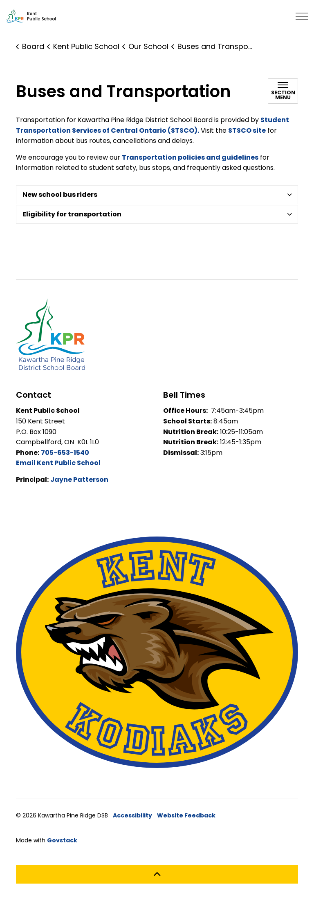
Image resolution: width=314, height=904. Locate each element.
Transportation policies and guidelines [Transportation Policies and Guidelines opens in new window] (190, 157)
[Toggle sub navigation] (283, 91)
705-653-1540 (65, 452)
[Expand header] (301, 16)
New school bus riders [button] (59, 194)
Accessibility (132, 815)
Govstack (62, 840)
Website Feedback (186, 815)
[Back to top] (157, 874)
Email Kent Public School (58, 463)
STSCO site (247, 130)
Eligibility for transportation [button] (71, 214)
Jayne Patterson (79, 479)
